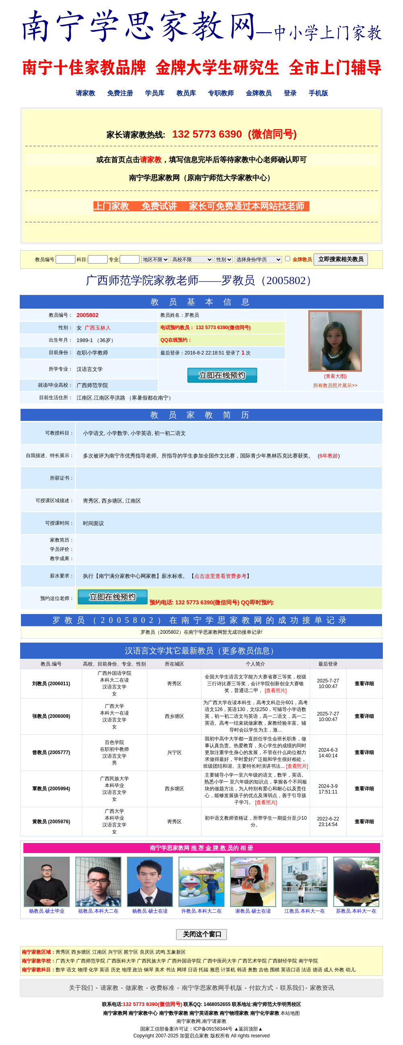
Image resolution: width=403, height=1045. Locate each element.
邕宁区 (131, 952)
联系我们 (292, 987)
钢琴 (149, 970)
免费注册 (120, 93)
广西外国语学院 (184, 961)
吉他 (263, 970)
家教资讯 (322, 987)
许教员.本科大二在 (201, 911)
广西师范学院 (90, 961)
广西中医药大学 (220, 961)
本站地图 (290, 1013)
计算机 (228, 970)
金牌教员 (259, 93)
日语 (192, 970)
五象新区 (176, 952)
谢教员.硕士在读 (252, 911)
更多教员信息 (246, 650)
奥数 (253, 970)
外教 (339, 970)
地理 (126, 970)
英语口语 (290, 970)
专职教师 (221, 93)
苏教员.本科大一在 (356, 911)
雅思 (215, 970)
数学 (60, 970)
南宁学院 (308, 961)
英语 (104, 970)
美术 (159, 970)
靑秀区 (63, 952)
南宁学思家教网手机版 (212, 987)
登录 (290, 93)
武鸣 (160, 952)
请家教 (85, 93)
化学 (93, 970)
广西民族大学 (151, 961)
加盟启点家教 (194, 1036)
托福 (203, 970)
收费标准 (162, 987)
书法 (170, 970)
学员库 (154, 93)
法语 (306, 970)
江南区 (99, 952)
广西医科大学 (121, 961)
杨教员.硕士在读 (149, 911)
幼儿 (350, 970)
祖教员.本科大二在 (98, 911)
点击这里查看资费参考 (220, 576)
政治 (137, 970)
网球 (182, 970)
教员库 (186, 93)
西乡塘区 (81, 952)
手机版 (318, 93)
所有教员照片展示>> (335, 385)
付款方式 (261, 987)
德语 (317, 970)
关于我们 (81, 987)
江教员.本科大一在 (304, 911)
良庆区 (147, 952)
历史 (115, 970)
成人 (328, 970)
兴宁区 (115, 952)
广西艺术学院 (252, 961)
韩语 (242, 970)
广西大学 (65, 961)
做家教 (134, 987)
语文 (71, 970)
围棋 (275, 970)
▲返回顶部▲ (248, 1029)
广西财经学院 (282, 961)
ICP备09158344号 (213, 1029)
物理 (82, 970)
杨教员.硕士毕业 (46, 911)
